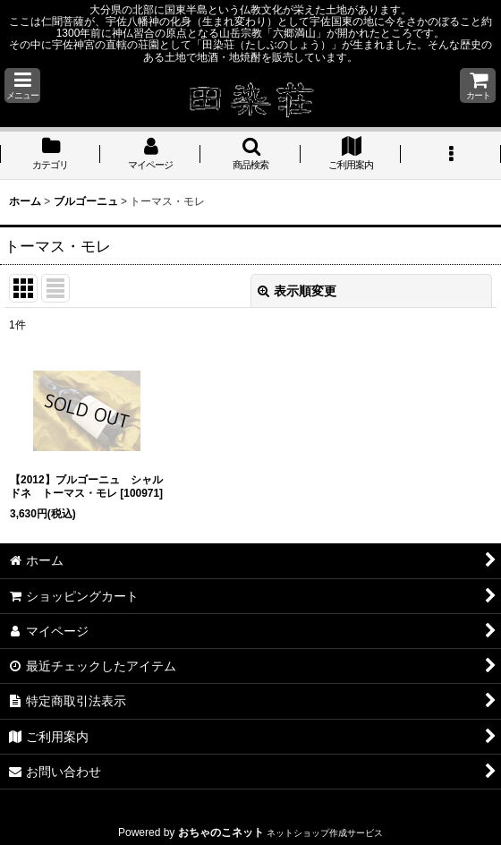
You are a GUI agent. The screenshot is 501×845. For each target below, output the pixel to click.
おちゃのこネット (221, 832)
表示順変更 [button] (297, 291)
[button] (22, 85)
